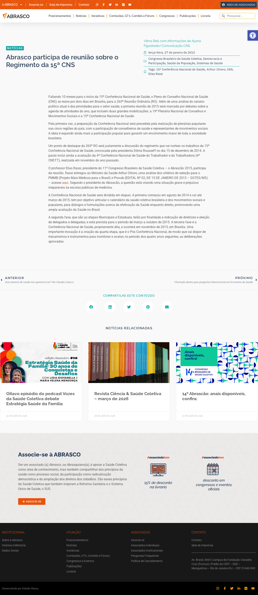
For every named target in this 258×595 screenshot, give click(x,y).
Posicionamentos (60, 16)
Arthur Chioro (216, 69)
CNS (230, 69)
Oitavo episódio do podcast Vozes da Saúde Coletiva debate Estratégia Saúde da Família (40, 398)
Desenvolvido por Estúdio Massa (20, 588)
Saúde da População (181, 63)
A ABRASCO (12, 4)
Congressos (167, 16)
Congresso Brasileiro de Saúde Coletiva (175, 59)
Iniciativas (97, 16)
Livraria (205, 16)
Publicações (188, 16)
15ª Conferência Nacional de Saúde (180, 69)
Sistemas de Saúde (210, 63)
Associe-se (36, 4)
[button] (253, 35)
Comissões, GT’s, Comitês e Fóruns (131, 16)
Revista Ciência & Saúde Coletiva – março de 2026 (127, 396)
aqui (65, 183)
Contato (84, 4)
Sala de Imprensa (60, 4)
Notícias (81, 16)
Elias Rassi (155, 74)
